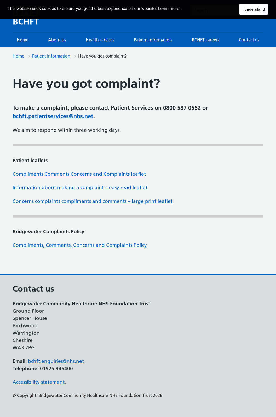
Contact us (249, 39)
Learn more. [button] (169, 8)
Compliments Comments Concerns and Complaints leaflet (79, 174)
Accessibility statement (39, 382)
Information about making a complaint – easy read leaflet (80, 188)
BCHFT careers (205, 39)
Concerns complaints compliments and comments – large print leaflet (92, 201)
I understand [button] (253, 9)
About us (57, 39)
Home (22, 39)
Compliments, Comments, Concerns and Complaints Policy (80, 245)
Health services (100, 39)
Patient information (153, 39)
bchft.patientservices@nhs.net (53, 116)
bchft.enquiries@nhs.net (56, 361)
